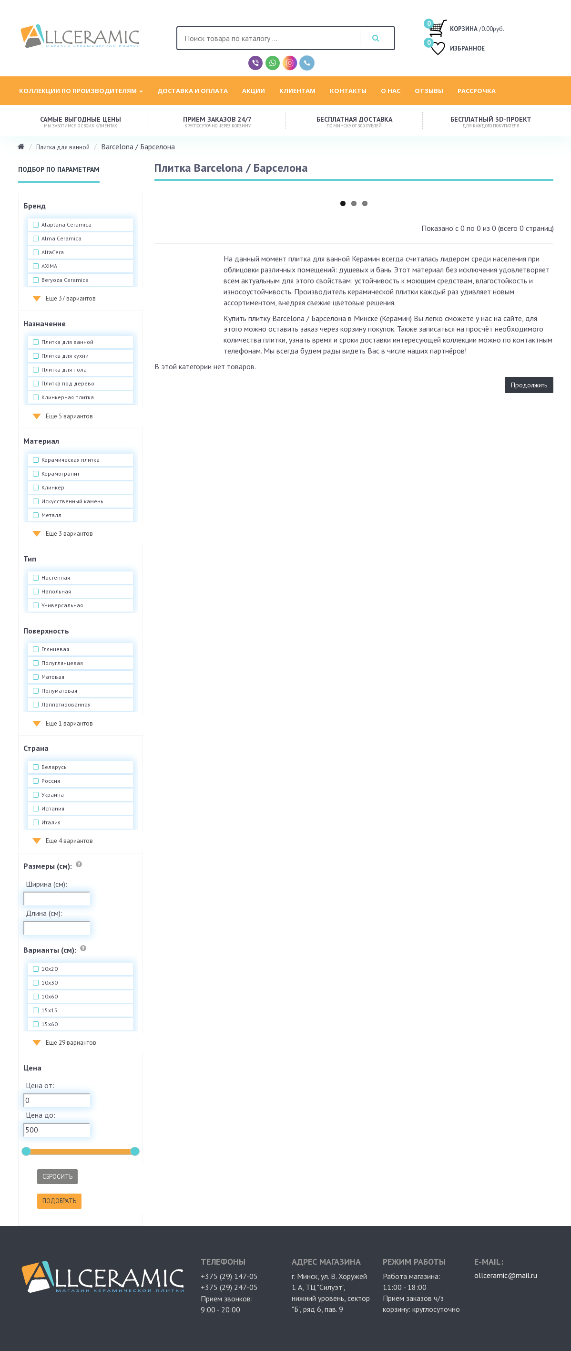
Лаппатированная (66, 704)
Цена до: (40, 1115)
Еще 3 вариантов (69, 534)
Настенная (55, 578)
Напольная (56, 591)
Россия (50, 781)
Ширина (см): (46, 884)
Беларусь (54, 767)
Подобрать (59, 1201)
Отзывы (429, 90)
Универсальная (62, 605)
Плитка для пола (64, 370)
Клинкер (52, 487)
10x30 (49, 983)
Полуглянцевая (62, 663)
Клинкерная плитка (67, 397)
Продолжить (529, 385)
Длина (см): (44, 913)
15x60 (49, 1024)
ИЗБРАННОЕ (456, 49)
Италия (51, 822)
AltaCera (52, 252)
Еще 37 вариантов (71, 298)
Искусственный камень (72, 501)
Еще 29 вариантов (71, 1043)
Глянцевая (55, 649)
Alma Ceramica (61, 238)
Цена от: (40, 1085)
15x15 (49, 1010)
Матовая (52, 677)
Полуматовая (59, 691)
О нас (390, 90)
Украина (52, 795)
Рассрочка (477, 90)
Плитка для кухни (65, 356)
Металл (51, 515)
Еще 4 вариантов (69, 841)
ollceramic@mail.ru (505, 1275)
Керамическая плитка (70, 460)
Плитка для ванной (63, 147)
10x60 (49, 996)
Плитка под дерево (67, 383)
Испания (52, 808)
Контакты (348, 90)
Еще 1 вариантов (69, 723)
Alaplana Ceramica (66, 225)
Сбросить (57, 1177)
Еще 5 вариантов (69, 416)
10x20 (49, 969)
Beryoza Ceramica (65, 280)
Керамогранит (60, 474)
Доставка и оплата (192, 90)
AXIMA (49, 266)
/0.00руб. (466, 28)
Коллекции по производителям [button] (81, 90)
